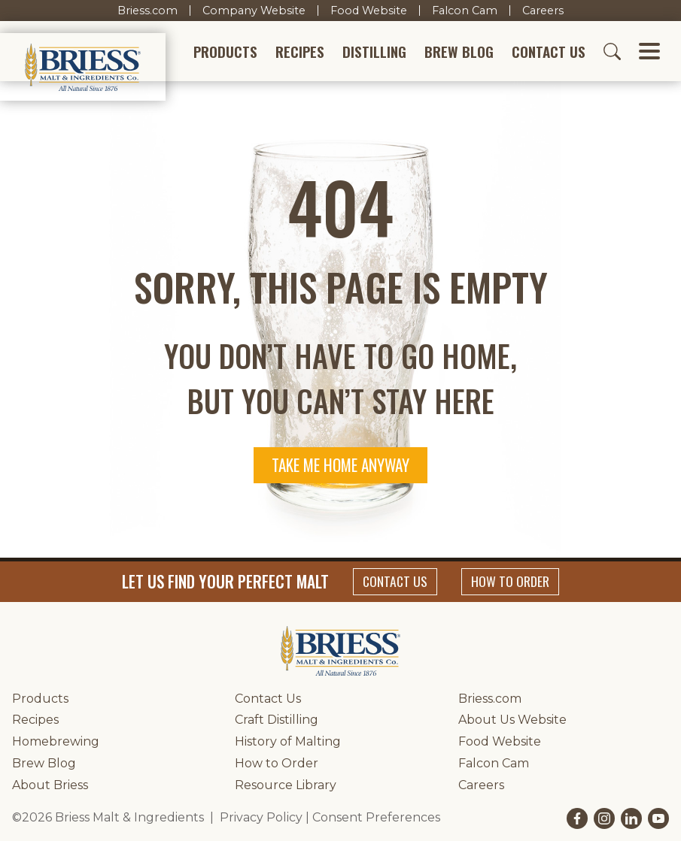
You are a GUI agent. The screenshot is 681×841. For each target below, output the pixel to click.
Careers (543, 10)
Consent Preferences (376, 817)
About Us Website (512, 719)
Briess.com (147, 10)
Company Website (254, 10)
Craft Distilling (276, 719)
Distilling (374, 51)
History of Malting (288, 741)
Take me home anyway (340, 464)
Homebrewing (55, 741)
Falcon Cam (464, 10)
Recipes (299, 51)
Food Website (368, 10)
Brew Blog (459, 51)
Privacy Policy (261, 817)
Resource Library (285, 785)
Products (225, 51)
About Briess (50, 785)
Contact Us (548, 51)
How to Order (510, 581)
